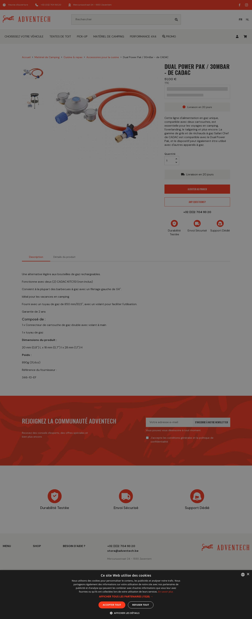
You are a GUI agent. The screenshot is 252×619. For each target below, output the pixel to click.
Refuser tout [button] (140, 604)
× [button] (248, 574)
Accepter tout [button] (112, 604)
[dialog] (126, 309)
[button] (126, 596)
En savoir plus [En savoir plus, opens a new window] (165, 591)
